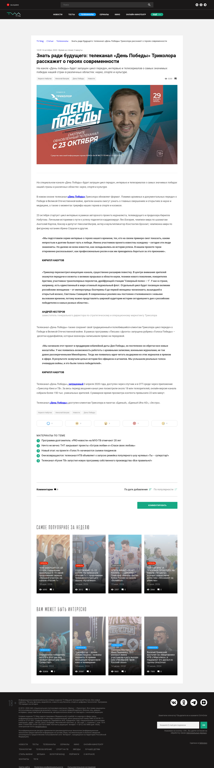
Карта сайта (24, 767)
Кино (76, 744)
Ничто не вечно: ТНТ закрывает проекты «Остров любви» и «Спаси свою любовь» (88, 445)
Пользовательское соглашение (82, 767)
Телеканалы (49, 744)
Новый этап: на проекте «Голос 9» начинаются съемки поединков (78, 450)
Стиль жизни (25, 754)
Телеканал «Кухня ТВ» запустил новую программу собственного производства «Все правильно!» (96, 460)
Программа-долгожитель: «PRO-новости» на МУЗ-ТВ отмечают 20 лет (81, 440)
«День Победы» (76, 196)
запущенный (75, 384)
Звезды (77, 749)
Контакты (24, 759)
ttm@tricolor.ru (41, 727)
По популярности (163, 489)
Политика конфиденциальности (48, 767)
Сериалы (64, 744)
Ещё (155, 14)
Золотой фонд (57, 754)
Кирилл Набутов (44, 79)
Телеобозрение (44, 749)
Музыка (41, 754)
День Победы (78, 79)
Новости (91, 79)
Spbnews (203, 743)
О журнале (89, 754)
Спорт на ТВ (62, 749)
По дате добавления (136, 489)
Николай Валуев (62, 79)
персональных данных (196, 733)
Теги (35, 759)
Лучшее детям (92, 749)
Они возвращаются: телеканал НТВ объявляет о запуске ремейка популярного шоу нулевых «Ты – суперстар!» (105, 455)
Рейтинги (74, 754)
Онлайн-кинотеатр (93, 744)
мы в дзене (13, 5)
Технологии (25, 749)
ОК (203, 725)
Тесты (35, 744)
